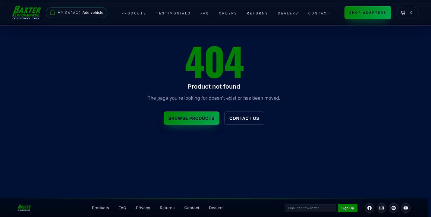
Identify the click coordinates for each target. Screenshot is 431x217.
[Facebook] (369, 208)
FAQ (204, 13)
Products (133, 13)
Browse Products (191, 118)
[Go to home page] (26, 12)
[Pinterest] (393, 208)
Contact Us (244, 118)
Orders (228, 13)
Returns (257, 13)
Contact (319, 13)
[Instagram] (381, 208)
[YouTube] (406, 208)
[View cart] (407, 12)
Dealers (288, 13)
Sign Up (347, 208)
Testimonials (173, 13)
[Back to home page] (24, 208)
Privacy (143, 207)
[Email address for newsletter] (310, 208)
